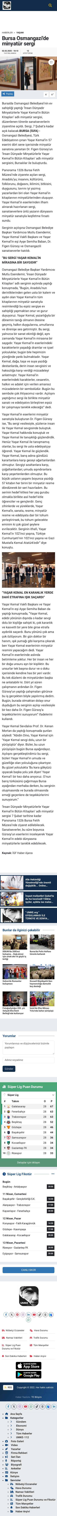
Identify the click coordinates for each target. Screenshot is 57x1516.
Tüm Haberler (21, 1433)
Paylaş (8, 93)
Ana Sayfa (13, 1413)
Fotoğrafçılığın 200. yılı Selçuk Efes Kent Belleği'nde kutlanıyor (14, 1011)
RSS (8, 1387)
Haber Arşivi (38, 1356)
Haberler (7, 32)
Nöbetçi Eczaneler (13, 1330)
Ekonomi (18, 1425)
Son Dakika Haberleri (14, 1356)
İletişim (12, 1476)
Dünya (17, 1429)
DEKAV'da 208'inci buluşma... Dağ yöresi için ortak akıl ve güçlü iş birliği (14, 955)
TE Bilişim (36, 1397)
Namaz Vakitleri (12, 1337)
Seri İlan (13, 1456)
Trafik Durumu (39, 1337)
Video (11, 1445)
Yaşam (20, 32)
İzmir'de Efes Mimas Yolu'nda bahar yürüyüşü (42, 1009)
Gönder (9, 1068)
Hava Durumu (39, 1330)
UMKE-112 (19, 1437)
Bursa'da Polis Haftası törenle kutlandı (40, 952)
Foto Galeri (14, 1441)
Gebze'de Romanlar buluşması (12, 982)
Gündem (18, 1421)
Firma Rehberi (16, 1452)
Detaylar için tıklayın (28, 1162)
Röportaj (13, 1460)
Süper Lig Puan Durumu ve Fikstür (11, 1347)
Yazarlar (13, 1449)
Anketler (13, 1468)
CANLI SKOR (28, 1269)
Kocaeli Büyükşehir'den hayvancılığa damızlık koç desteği (41, 983)
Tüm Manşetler (39, 1345)
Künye (11, 1472)
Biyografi (13, 1464)
